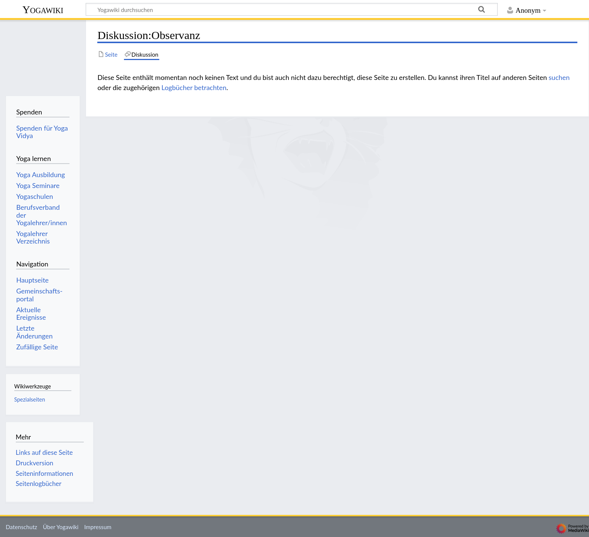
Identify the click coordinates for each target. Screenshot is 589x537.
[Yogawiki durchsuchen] (291, 9)
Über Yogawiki (61, 526)
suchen (559, 77)
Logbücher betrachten (194, 87)
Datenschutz (21, 526)
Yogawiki (43, 9)
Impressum (98, 526)
